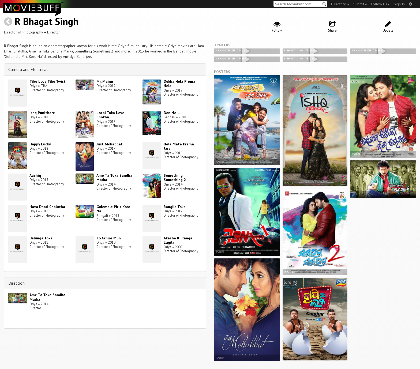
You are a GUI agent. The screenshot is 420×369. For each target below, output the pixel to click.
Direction (16, 283)
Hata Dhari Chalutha (47, 206)
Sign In (399, 4)
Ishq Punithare (42, 112)
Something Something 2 (175, 177)
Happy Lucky (40, 144)
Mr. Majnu (104, 81)
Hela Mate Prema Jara (179, 146)
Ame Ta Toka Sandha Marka (114, 177)
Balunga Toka (40, 238)
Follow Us (380, 4)
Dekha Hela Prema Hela (179, 83)
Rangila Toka (175, 206)
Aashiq (35, 175)
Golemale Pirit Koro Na (113, 209)
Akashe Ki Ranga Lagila (178, 240)
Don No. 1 (172, 112)
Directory (340, 4)
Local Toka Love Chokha (110, 115)
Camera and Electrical (28, 69)
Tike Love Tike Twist (47, 81)
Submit (360, 4)
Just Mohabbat (109, 144)
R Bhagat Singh (46, 21)
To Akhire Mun (108, 238)
